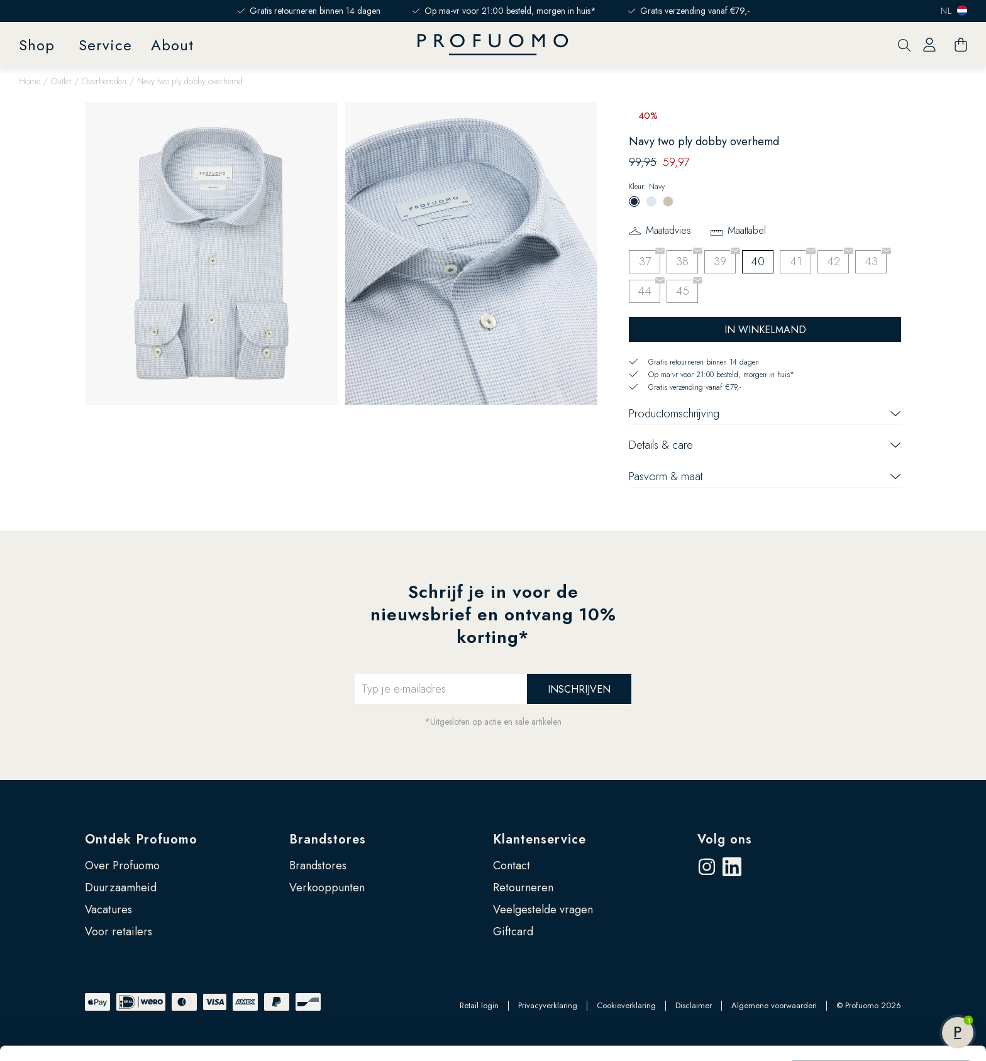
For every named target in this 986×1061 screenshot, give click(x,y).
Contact (511, 865)
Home (29, 81)
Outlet (61, 81)
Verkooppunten (327, 887)
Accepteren (881, 932)
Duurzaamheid (121, 887)
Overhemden (104, 81)
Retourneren (523, 887)
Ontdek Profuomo (141, 839)
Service (105, 45)
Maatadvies (668, 230)
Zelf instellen (881, 973)
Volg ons (724, 839)
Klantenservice (539, 839)
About (172, 45)
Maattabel (747, 230)
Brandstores (327, 839)
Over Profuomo (122, 865)
